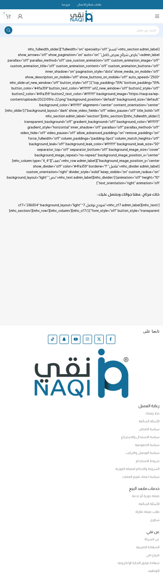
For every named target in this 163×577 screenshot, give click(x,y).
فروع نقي (153, 555)
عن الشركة (152, 539)
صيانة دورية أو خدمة (146, 496)
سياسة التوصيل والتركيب (143, 453)
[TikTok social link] (52, 339)
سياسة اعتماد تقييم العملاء (141, 477)
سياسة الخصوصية (147, 445)
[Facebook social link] (110, 339)
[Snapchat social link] (64, 339)
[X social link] (99, 339)
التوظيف (154, 571)
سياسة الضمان (149, 429)
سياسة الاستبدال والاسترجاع (140, 437)
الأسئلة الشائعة (149, 421)
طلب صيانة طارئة (147, 512)
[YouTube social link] (75, 339)
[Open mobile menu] (157, 16)
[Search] (81, 30)
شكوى (155, 520)
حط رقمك (153, 413)
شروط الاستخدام (148, 461)
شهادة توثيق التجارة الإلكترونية (139, 563)
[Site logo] (81, 16)
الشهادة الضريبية (148, 547)
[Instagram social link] (87, 339)
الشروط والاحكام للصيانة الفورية (137, 469)
